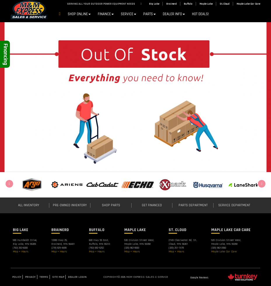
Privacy (30, 277)
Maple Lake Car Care (224, 251)
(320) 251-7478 (176, 248)
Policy (16, 277)
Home (59, 15)
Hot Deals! (200, 14)
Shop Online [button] (79, 14)
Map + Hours (20, 251)
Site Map (58, 277)
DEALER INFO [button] (174, 14)
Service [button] (128, 14)
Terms (43, 277)
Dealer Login (77, 277)
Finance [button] (106, 14)
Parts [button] (149, 14)
